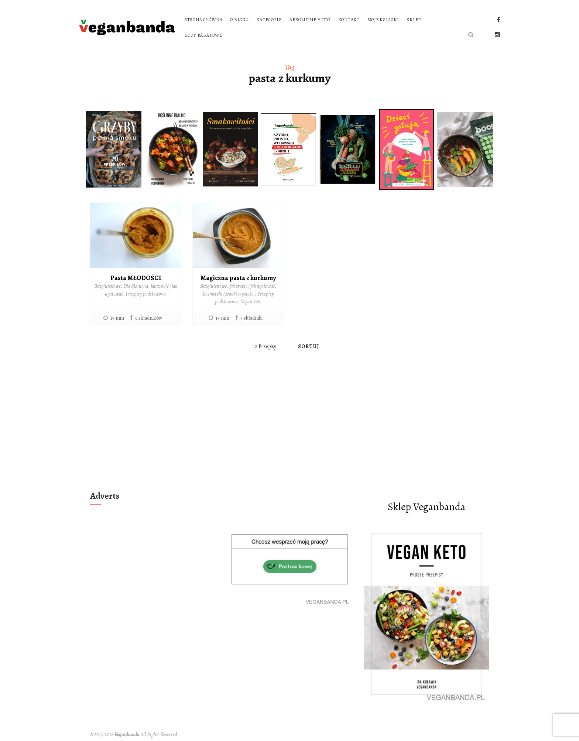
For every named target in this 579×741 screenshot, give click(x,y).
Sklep (414, 20)
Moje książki (383, 20)
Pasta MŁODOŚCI (135, 277)
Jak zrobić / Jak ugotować (252, 286)
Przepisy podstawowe (146, 293)
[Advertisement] (289, 432)
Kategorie (268, 20)
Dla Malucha (135, 286)
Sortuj (308, 346)
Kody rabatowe (203, 35)
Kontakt (349, 20)
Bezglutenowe (107, 286)
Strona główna (203, 20)
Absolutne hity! (310, 20)
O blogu (239, 20)
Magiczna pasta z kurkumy (238, 277)
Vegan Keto (251, 301)
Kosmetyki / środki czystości (228, 293)
